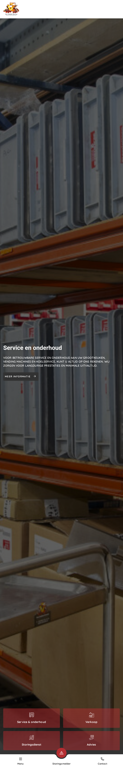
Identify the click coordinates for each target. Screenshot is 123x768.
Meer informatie (21, 376)
